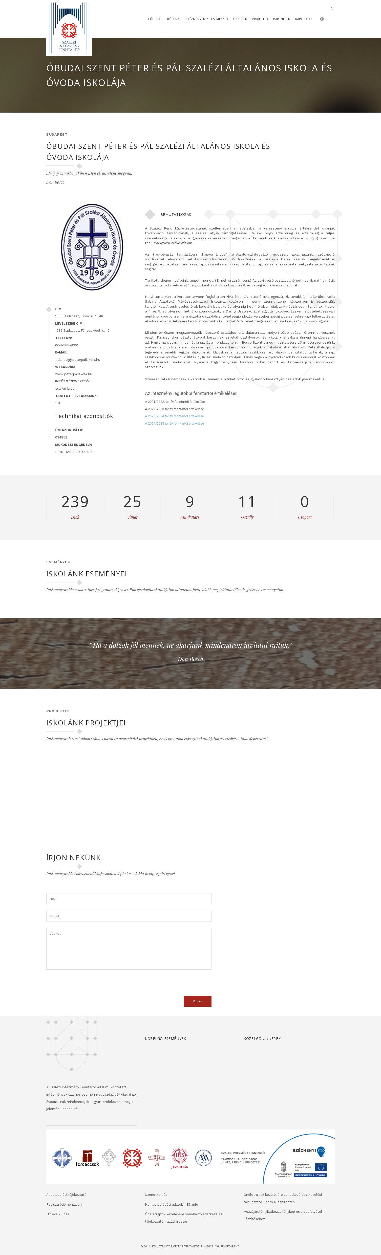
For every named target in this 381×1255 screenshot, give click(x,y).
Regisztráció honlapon (64, 1204)
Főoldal (155, 19)
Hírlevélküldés (57, 1214)
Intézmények (194, 19)
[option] (190, 651)
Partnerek (281, 19)
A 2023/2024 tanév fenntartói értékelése (174, 416)
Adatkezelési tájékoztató (66, 1195)
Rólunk (173, 19)
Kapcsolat (303, 19)
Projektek (260, 19)
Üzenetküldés (156, 1195)
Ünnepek (240, 19)
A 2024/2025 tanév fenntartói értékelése (174, 423)
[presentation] (84, 986)
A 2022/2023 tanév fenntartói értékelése (174, 409)
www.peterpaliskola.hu (73, 374)
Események (219, 19)
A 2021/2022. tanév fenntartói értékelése (175, 402)
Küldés (197, 1001)
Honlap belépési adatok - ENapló (171, 1204)
